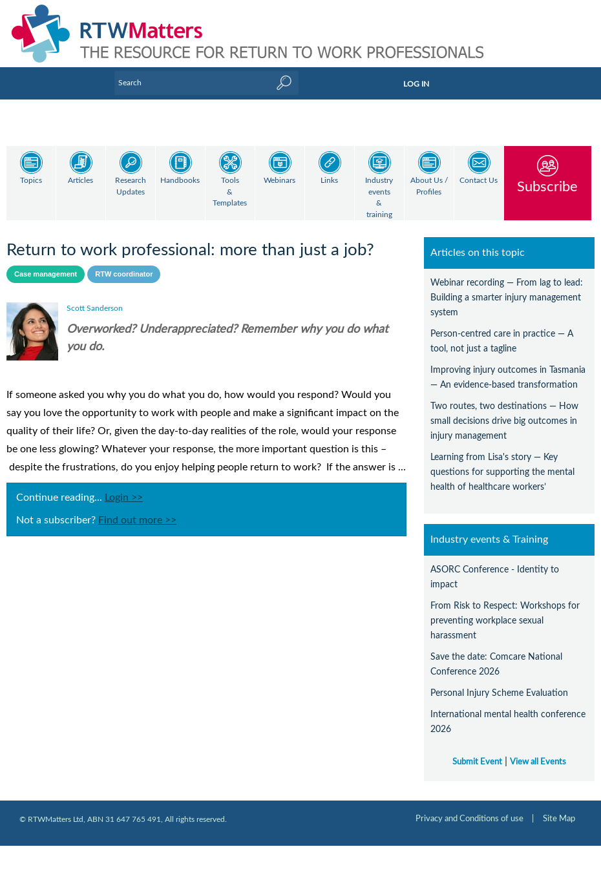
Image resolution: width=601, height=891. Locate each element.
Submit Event (477, 750)
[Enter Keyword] (206, 82)
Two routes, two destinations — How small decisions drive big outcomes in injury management (504, 410)
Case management (45, 263)
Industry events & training (379, 197)
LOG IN (416, 84)
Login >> (124, 486)
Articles (80, 180)
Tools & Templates (230, 192)
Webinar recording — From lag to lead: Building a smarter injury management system (506, 286)
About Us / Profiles (429, 186)
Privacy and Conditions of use (469, 807)
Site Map (559, 807)
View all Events (538, 750)
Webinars (279, 180)
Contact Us (478, 180)
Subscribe (547, 186)
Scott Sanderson (95, 297)
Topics (31, 180)
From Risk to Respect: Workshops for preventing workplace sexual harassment (505, 609)
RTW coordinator (124, 263)
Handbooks (180, 180)
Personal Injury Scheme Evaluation (499, 682)
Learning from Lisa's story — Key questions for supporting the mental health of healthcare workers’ (502, 461)
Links (329, 180)
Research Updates (130, 186)
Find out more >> (137, 509)
